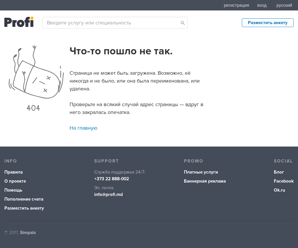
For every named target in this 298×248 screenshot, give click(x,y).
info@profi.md (108, 194)
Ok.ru (279, 190)
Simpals (28, 232)
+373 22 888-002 (111, 179)
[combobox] (115, 22)
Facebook (284, 181)
